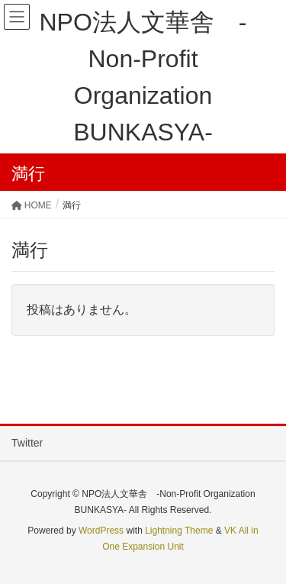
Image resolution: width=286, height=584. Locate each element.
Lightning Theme (179, 530)
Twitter (27, 443)
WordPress (101, 530)
